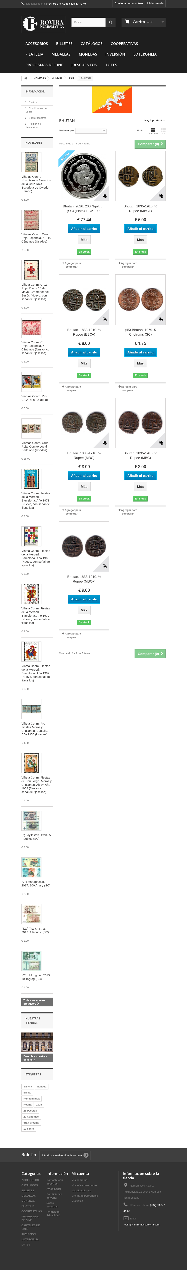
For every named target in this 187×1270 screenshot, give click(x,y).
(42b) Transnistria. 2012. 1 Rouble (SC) (35, 930)
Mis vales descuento (84, 1185)
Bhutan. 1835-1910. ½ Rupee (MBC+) (140, 208)
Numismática (31, 1098)
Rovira (27, 1104)
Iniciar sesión (155, 3)
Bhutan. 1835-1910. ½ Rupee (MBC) (84, 455)
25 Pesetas (30, 1110)
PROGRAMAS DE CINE (44, 64)
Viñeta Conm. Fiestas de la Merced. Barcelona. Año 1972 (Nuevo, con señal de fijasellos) (35, 615)
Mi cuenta (80, 1173)
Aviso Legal (53, 1188)
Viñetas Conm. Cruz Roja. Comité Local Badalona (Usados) (34, 446)
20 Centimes (31, 1116)
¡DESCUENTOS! (84, 64)
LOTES (111, 64)
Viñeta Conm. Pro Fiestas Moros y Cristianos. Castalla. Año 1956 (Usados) (34, 729)
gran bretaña (31, 1122)
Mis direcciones (81, 1190)
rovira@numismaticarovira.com (141, 1224)
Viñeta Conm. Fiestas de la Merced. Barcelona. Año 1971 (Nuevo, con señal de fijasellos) (35, 500)
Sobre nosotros (37, 117)
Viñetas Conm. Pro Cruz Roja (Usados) (34, 397)
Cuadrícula (153, 131)
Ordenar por (66, 130)
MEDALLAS (60, 54)
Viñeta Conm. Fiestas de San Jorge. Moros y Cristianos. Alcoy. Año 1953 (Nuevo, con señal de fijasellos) (36, 785)
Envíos (32, 102)
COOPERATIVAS (124, 43)
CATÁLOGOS (92, 43)
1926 (39, 1104)
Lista (163, 131)
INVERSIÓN (115, 54)
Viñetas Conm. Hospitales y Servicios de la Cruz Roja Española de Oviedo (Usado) (36, 184)
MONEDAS (88, 54)
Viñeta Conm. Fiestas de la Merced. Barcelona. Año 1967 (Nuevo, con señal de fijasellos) (35, 673)
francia (27, 1086)
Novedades (33, 142)
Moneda (41, 1086)
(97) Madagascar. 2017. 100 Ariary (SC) (35, 883)
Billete (27, 1092)
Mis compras (79, 1180)
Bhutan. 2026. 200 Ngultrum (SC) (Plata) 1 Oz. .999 (84, 208)
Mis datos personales (84, 1195)
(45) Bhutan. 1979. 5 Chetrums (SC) (140, 332)
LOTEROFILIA (145, 54)
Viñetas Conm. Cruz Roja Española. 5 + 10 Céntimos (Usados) (36, 237)
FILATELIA (34, 54)
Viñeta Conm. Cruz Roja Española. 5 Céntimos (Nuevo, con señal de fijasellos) (36, 347)
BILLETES (64, 43)
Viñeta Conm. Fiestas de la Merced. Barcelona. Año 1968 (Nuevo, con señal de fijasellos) (35, 558)
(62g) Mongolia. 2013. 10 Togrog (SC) (36, 977)
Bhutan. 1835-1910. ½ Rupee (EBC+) (84, 332)
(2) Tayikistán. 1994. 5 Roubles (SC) (36, 836)
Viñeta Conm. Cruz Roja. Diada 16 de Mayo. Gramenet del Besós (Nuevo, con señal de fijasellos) (35, 292)
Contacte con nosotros (129, 3)
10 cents (28, 1128)
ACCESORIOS (36, 43)
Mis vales (77, 1200)
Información (35, 91)
